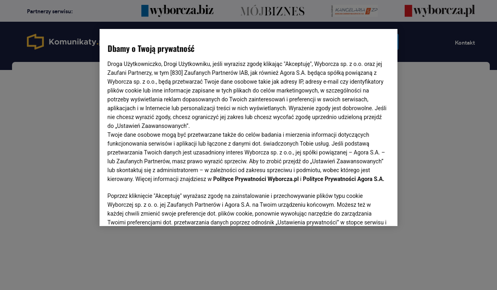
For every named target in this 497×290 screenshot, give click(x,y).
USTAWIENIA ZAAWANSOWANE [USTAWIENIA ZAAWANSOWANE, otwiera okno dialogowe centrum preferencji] (160, 210)
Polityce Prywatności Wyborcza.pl (256, 179)
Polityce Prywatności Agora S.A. (344, 179)
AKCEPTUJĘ (362, 210)
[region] (249, 126)
